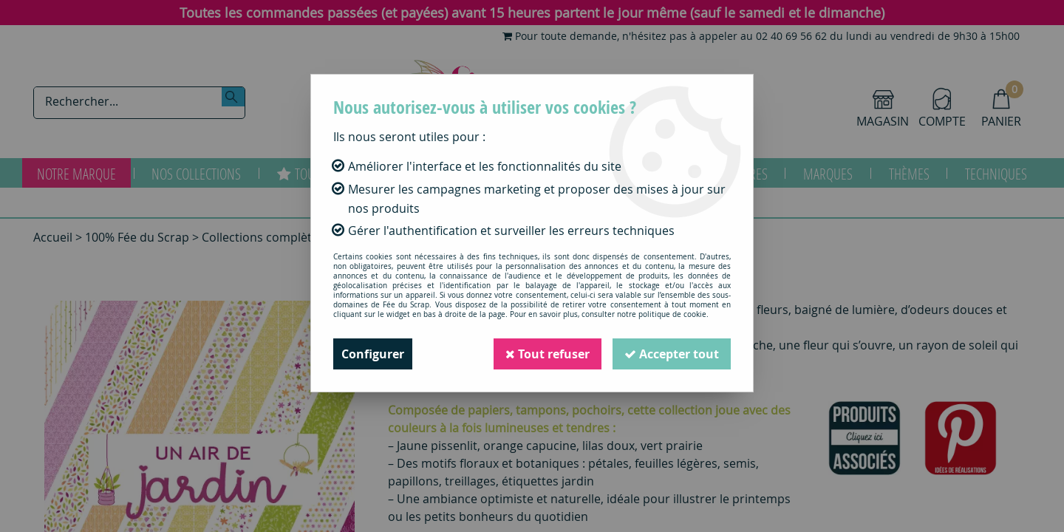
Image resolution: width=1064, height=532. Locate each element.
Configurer (372, 354)
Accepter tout (671, 354)
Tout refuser (547, 354)
